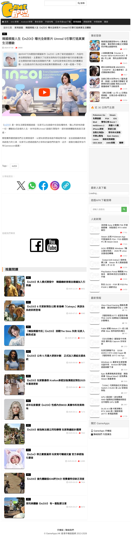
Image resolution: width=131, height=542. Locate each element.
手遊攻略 (49, 22)
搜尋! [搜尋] (81, 3)
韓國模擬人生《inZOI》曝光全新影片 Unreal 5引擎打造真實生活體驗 (58, 27)
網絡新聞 (87, 22)
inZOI (7, 125)
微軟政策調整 (109, 139)
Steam (113, 115)
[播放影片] (44, 92)
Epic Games (113, 136)
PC (4, 34)
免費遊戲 (97, 118)
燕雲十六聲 (114, 125)
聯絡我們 (69, 530)
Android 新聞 (26, 22)
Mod (95, 122)
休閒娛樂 (98, 22)
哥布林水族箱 (114, 132)
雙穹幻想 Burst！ (109, 122)
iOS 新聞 (15, 22)
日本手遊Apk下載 (63, 22)
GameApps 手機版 (101, 431)
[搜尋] (60, 3)
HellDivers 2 (99, 125)
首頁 (5, 22)
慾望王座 (112, 129)
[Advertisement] (44, 213)
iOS (115, 118)
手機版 (60, 530)
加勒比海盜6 (99, 132)
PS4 (107, 118)
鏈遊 (106, 22)
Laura (96, 139)
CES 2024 (98, 143)
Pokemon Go (99, 115)
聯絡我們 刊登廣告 (101, 434)
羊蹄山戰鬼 (98, 136)
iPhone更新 (98, 129)
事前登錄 (39, 22)
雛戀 (121, 143)
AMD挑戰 (110, 143)
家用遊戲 (77, 22)
